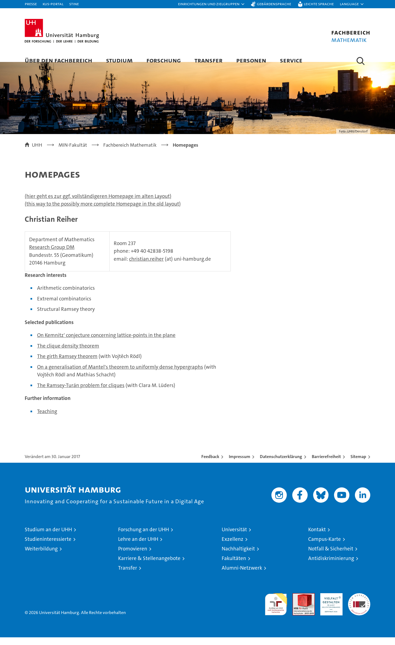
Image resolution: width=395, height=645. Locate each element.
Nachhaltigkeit (238, 556)
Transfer (208, 60)
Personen (251, 60)
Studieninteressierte (48, 546)
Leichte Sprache (319, 4)
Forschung (163, 60)
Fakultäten (234, 565)
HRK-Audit (330, 604)
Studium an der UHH (48, 537)
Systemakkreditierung (359, 604)
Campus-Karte (324, 546)
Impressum (239, 464)
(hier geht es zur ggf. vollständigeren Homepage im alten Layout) (98, 203)
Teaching (47, 418)
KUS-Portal (53, 4)
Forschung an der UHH (143, 537)
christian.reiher (146, 266)
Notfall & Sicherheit (330, 556)
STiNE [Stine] (74, 4)
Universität (234, 537)
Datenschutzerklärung (281, 464)
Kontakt (317, 537)
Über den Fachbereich (58, 60)
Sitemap (358, 464)
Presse (31, 4)
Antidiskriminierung (331, 565)
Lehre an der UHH (138, 546)
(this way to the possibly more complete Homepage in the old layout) (103, 211)
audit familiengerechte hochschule (276, 609)
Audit (298, 604)
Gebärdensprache (274, 4)
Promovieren (132, 556)
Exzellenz (232, 546)
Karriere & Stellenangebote (149, 565)
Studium (119, 60)
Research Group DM (51, 254)
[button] (211, 4)
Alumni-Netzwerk (242, 575)
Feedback (210, 464)
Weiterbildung (41, 556)
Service (291, 60)
